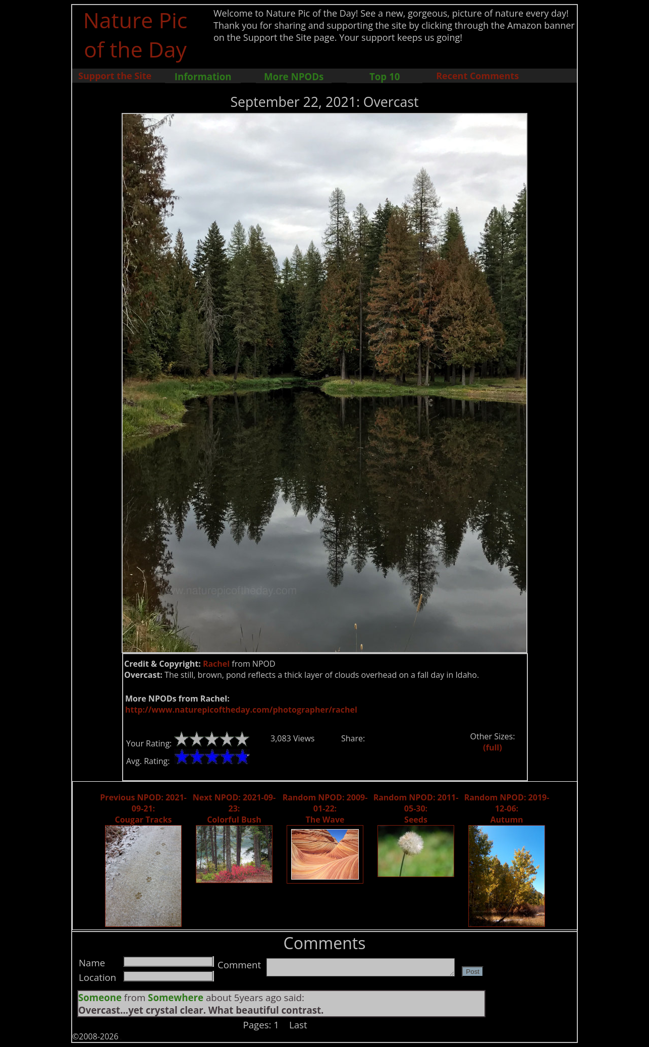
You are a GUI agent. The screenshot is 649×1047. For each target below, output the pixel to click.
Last (298, 1024)
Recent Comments (477, 76)
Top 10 (384, 76)
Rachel (216, 663)
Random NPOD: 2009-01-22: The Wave (325, 808)
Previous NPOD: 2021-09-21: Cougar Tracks (143, 808)
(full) (492, 747)
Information (203, 76)
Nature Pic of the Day (135, 34)
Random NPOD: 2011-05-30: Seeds (416, 808)
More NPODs (293, 76)
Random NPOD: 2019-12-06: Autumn (507, 808)
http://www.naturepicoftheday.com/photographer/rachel (241, 709)
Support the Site (114, 76)
